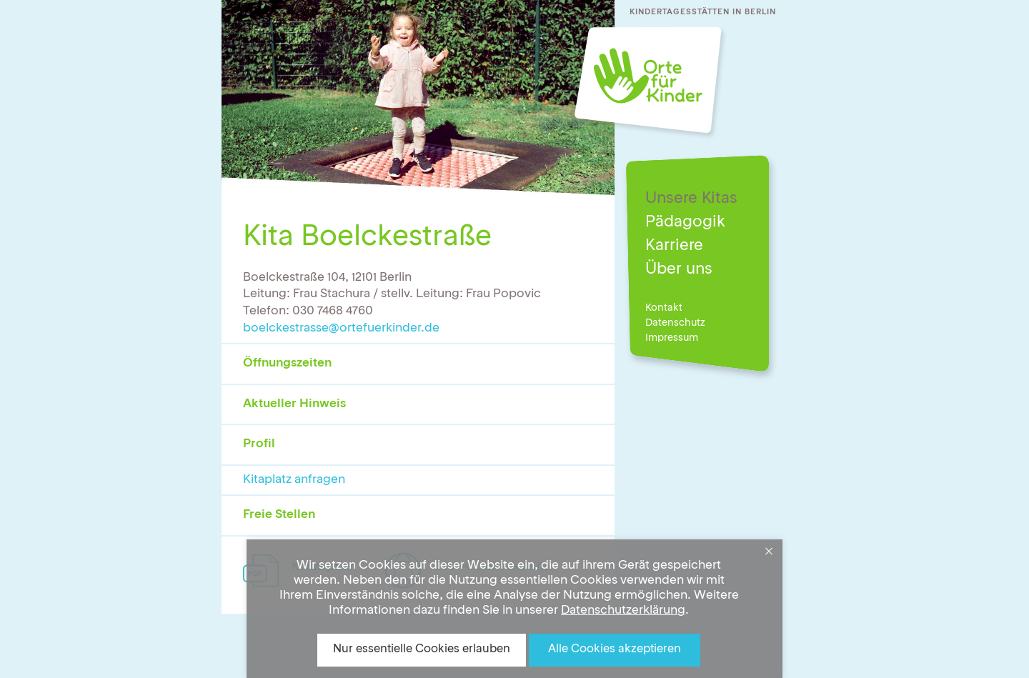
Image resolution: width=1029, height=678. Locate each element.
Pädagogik (685, 222)
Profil (259, 444)
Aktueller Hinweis (294, 404)
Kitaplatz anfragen (294, 480)
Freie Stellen (279, 515)
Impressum (671, 338)
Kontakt (663, 308)
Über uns (678, 269)
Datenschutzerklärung (623, 610)
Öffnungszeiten (287, 363)
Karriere (674, 246)
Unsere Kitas (691, 198)
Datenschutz (675, 323)
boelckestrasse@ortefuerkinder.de (341, 328)
